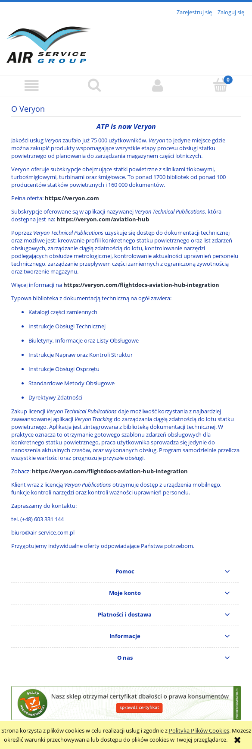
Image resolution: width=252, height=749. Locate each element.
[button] (31, 86)
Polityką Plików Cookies (199, 730)
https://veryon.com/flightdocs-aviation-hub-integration (141, 285)
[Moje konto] (157, 86)
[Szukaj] (94, 85)
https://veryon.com (72, 198)
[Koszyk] (220, 85)
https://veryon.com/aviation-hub (102, 219)
